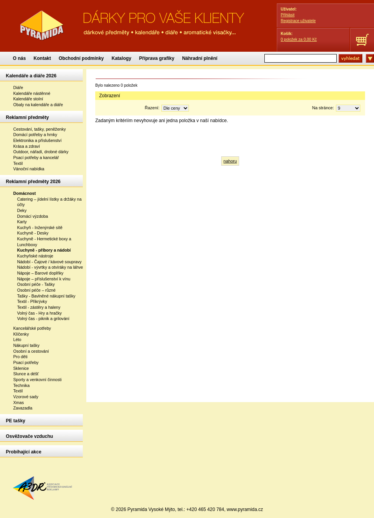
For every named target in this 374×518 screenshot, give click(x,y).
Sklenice (21, 368)
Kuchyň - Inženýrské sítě (40, 227)
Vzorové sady (25, 396)
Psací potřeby (25, 362)
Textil (18, 163)
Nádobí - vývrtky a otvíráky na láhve (50, 267)
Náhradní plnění (199, 58)
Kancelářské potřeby (32, 328)
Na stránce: (336, 107)
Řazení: (167, 107)
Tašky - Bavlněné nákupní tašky (46, 296)
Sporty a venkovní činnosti (37, 379)
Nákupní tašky (26, 345)
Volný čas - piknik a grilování (43, 318)
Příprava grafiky (157, 58)
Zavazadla (22, 408)
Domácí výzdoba (32, 216)
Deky (21, 210)
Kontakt (42, 58)
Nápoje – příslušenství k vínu (43, 278)
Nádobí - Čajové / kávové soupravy (49, 261)
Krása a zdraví (26, 146)
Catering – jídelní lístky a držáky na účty (49, 202)
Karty (22, 221)
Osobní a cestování (31, 351)
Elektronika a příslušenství (37, 140)
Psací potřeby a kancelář (36, 157)
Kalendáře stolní (28, 98)
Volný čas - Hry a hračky (39, 313)
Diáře (18, 87)
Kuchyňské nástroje (35, 256)
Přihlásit (288, 15)
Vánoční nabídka (28, 168)
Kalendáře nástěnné (31, 93)
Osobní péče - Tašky (36, 284)
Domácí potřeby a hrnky (35, 134)
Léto (17, 339)
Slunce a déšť (26, 373)
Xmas (18, 402)
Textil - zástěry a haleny (38, 307)
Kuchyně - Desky (33, 233)
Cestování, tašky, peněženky (39, 129)
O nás (19, 58)
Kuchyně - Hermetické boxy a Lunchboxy (44, 241)
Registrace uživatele (298, 21)
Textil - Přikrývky (32, 301)
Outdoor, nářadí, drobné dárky (40, 151)
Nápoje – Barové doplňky (40, 273)
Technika (21, 385)
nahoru (230, 161)
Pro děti (20, 356)
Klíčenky (21, 334)
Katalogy (121, 58)
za (299, 39)
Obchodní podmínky (81, 58)
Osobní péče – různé (36, 290)
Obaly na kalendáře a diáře (38, 104)
